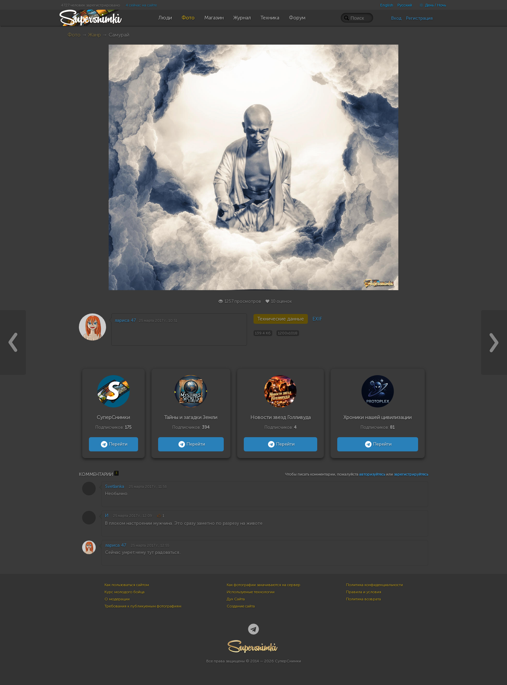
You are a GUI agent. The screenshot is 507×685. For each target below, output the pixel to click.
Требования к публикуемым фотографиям (142, 606)
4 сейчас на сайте (141, 5)
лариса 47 (125, 320)
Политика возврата (363, 599)
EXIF (317, 319)
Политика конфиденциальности (374, 585)
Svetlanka (114, 486)
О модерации (117, 599)
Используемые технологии (251, 592)
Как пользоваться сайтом (126, 585)
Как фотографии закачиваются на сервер (263, 585)
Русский (404, 5)
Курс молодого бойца (124, 592)
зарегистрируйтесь (411, 474)
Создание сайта (241, 606)
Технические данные (280, 319)
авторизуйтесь (372, 474)
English (386, 5)
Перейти (113, 444)
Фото (74, 35)
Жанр (94, 35)
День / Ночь (431, 5)
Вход (396, 18)
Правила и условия (363, 592)
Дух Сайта (236, 599)
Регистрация (419, 18)
